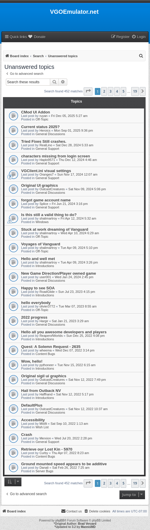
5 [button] (123, 91)
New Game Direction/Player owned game (58, 273)
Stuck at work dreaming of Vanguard (54, 229)
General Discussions (50, 134)
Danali (43, 467)
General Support (47, 148)
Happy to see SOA (38, 288)
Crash (26, 434)
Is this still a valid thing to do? (49, 215)
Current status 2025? (40, 127)
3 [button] (110, 91)
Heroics (44, 130)
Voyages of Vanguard (40, 244)
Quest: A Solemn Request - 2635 (50, 346)
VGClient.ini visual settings (46, 171)
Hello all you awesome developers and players (64, 332)
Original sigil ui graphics (43, 376)
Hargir (43, 321)
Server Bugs (44, 471)
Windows (42, 222)
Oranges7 (46, 174)
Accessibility (33, 420)
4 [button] (117, 91)
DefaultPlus (32, 405)
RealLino (45, 145)
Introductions (45, 266)
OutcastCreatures (52, 189)
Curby (43, 453)
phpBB (59, 520)
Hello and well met (38, 258)
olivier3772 (47, 306)
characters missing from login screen (55, 156)
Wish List (42, 427)
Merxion (45, 438)
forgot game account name (46, 200)
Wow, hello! (32, 361)
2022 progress (34, 317)
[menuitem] (139, 37)
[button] (88, 91)
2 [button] (104, 91)
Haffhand (45, 394)
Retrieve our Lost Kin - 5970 (46, 449)
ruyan (43, 116)
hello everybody (35, 302)
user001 (45, 277)
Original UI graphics (39, 185)
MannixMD (88, 527)
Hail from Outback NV (41, 390)
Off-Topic (42, 119)
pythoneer (46, 365)
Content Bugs (45, 354)
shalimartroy (48, 218)
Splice (43, 203)
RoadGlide (47, 291)
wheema (45, 350)
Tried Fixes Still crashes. (43, 141)
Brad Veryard (87, 523)
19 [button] (135, 91)
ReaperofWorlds (51, 335)
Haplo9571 (47, 160)
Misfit (43, 423)
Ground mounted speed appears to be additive (64, 464)
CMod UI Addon (35, 112)
